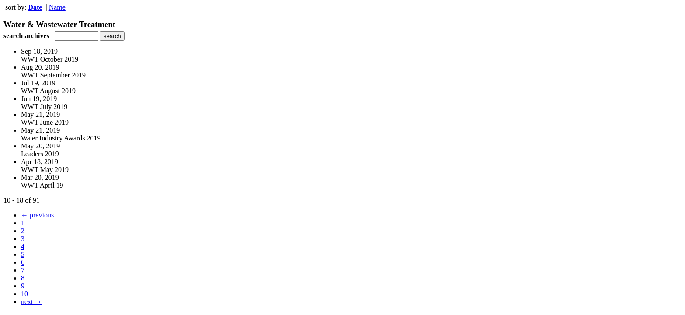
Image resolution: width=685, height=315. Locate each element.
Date (35, 7)
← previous (37, 215)
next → (31, 301)
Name (57, 7)
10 (24, 294)
